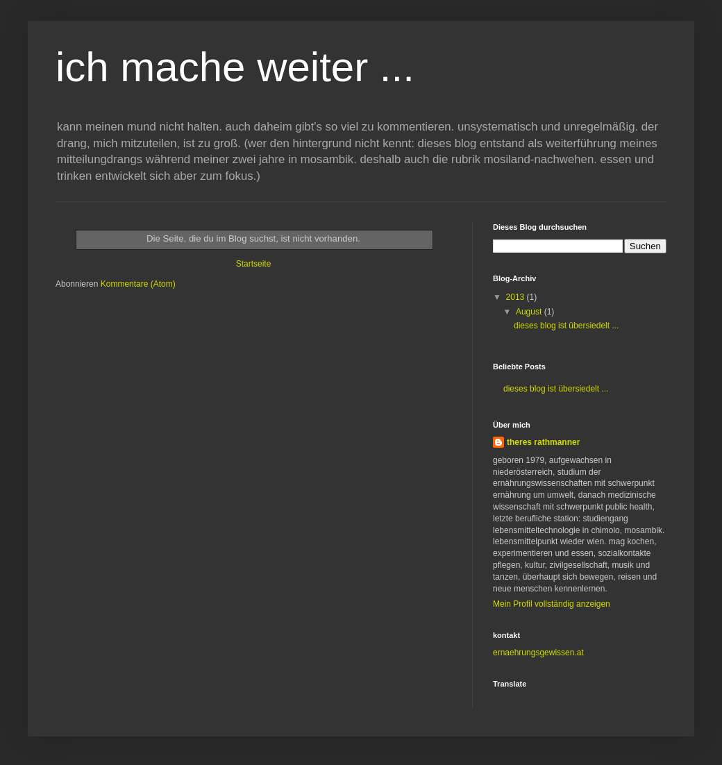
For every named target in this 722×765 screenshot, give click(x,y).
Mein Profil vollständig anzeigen (551, 604)
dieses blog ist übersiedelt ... (566, 325)
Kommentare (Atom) (138, 284)
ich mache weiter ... (235, 67)
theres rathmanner (543, 442)
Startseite (253, 264)
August (530, 312)
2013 (516, 297)
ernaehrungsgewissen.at (538, 652)
